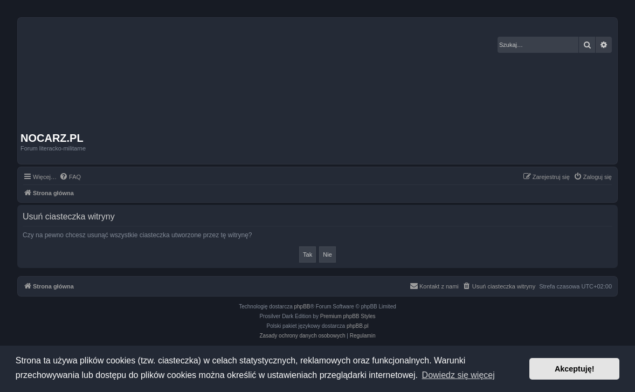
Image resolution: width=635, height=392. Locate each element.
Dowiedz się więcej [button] (458, 375)
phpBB (302, 307)
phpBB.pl (358, 326)
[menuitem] (70, 176)
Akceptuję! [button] (575, 369)
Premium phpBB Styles (348, 316)
